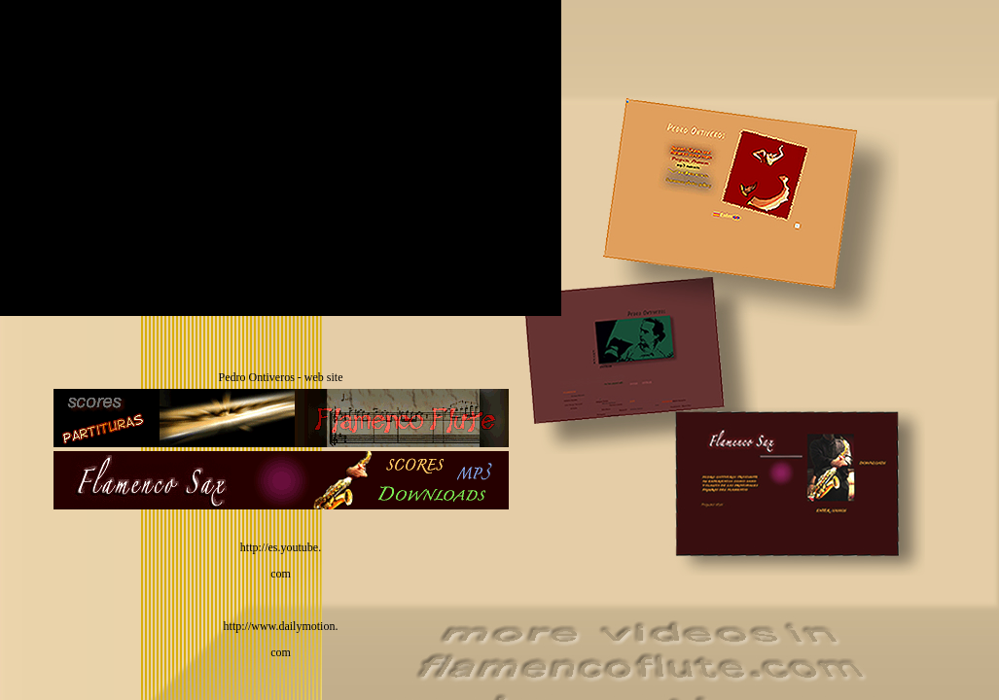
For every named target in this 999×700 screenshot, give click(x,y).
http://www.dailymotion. (281, 626)
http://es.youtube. (280, 547)
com (280, 573)
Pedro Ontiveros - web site (281, 377)
